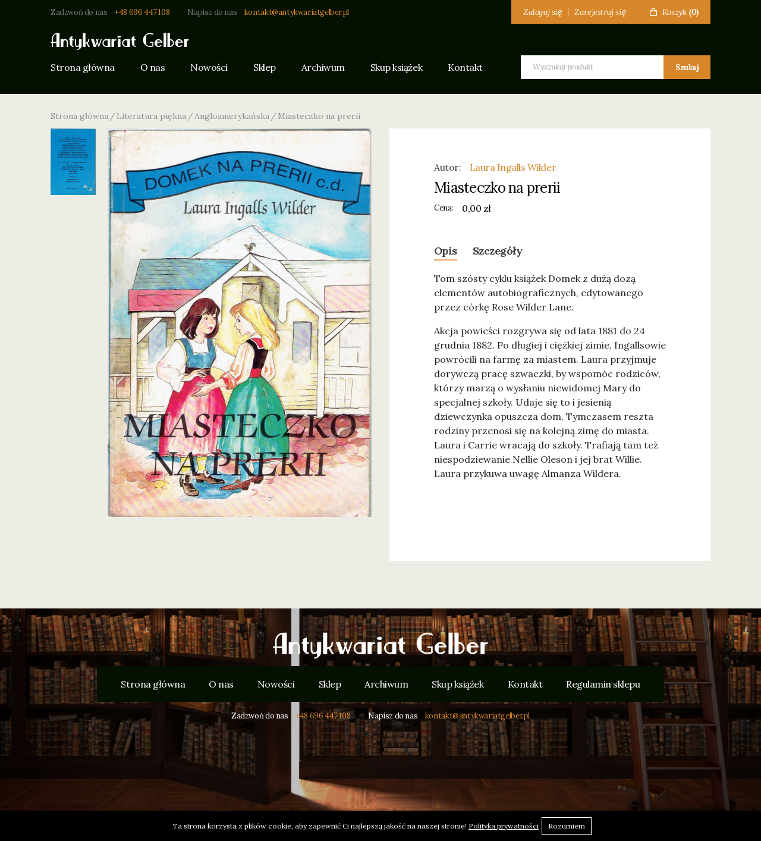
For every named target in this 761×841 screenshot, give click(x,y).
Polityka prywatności (503, 825)
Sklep (264, 67)
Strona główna (83, 67)
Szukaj (687, 67)
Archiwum (323, 67)
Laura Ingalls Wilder (513, 167)
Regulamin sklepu (603, 684)
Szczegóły (497, 251)
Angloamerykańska (231, 116)
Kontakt (465, 67)
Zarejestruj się (600, 12)
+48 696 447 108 (142, 12)
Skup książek (396, 67)
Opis (445, 251)
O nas (152, 67)
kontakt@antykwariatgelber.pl (296, 12)
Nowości (209, 67)
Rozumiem (566, 825)
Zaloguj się (542, 12)
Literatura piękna (151, 116)
